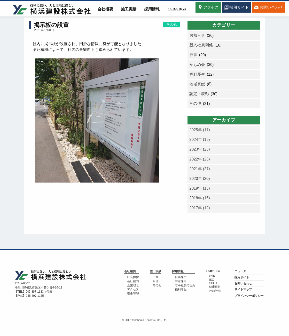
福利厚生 (197, 74)
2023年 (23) (199, 149)
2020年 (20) (199, 178)
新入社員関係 (201, 45)
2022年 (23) (199, 159)
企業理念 (133, 285)
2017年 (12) (199, 208)
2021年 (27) (199, 169)
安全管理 (133, 293)
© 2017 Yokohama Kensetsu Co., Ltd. (144, 320)
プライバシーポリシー (249, 295)
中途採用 (181, 281)
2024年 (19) (199, 139)
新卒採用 (181, 277)
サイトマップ (243, 289)
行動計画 (215, 291)
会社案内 (133, 281)
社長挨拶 (133, 277)
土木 (155, 277)
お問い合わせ (243, 283)
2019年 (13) (199, 188)
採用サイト (241, 277)
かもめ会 (197, 65)
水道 (155, 281)
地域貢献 (197, 84)
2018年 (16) (199, 198)
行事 (193, 55)
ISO (211, 279)
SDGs (213, 283)
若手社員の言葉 (185, 285)
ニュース (240, 271)
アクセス (208, 7)
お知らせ (197, 35)
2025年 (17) (199, 130)
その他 (171, 24)
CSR (212, 276)
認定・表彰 (199, 94)
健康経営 (215, 286)
